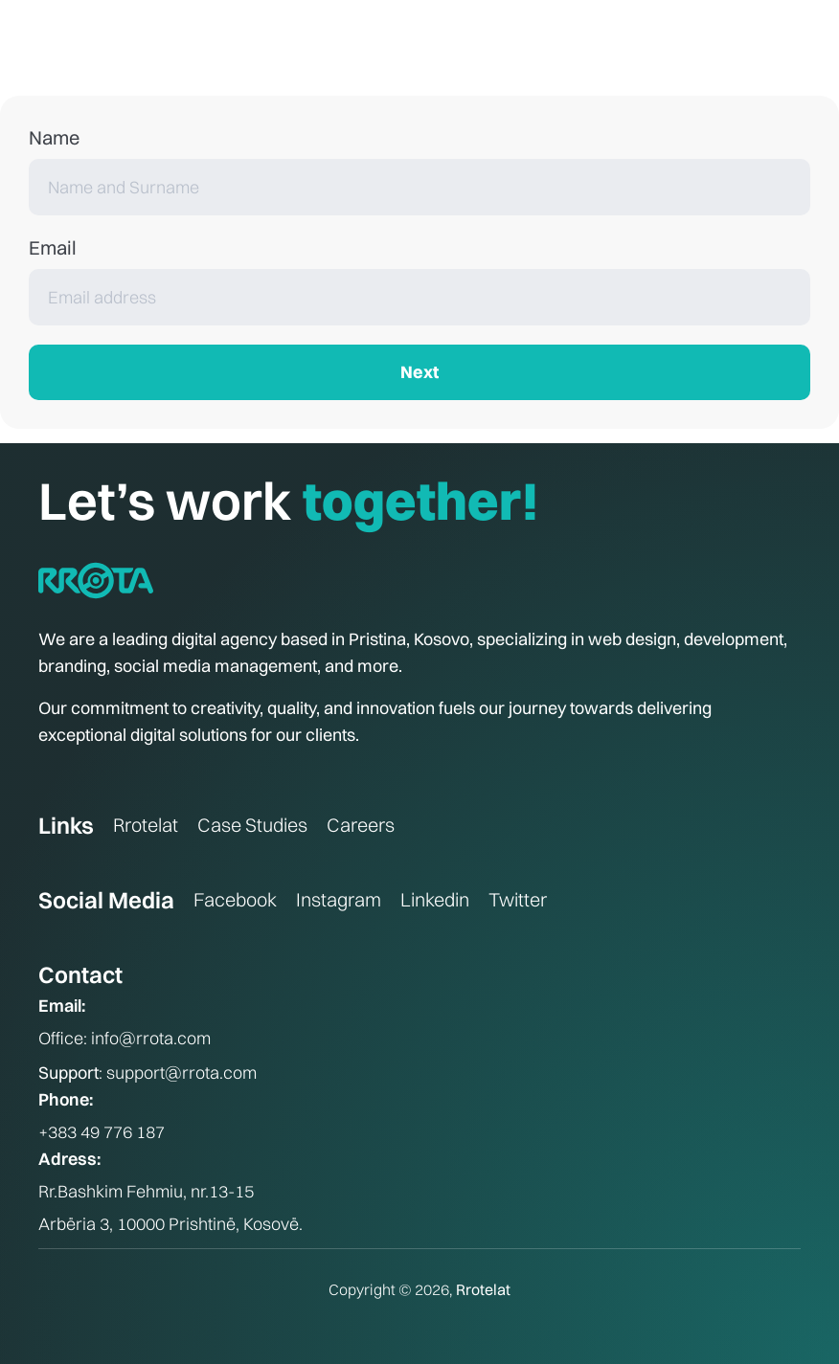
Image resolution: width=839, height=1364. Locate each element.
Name (54, 137)
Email (53, 247)
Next (419, 372)
